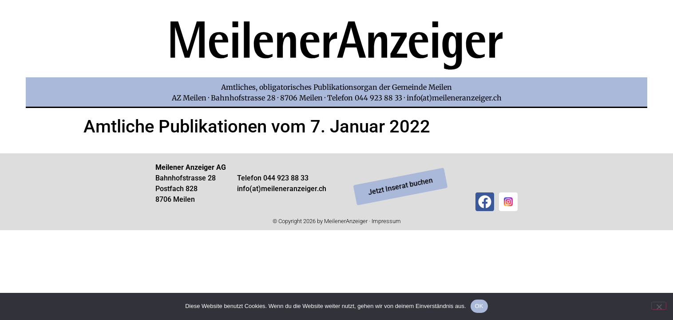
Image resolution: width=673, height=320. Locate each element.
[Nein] (658, 306)
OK (479, 306)
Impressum (386, 221)
